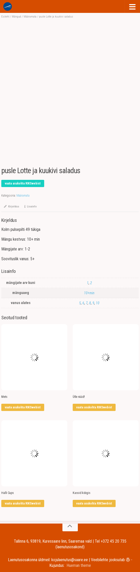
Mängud (16, 16)
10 (97, 303)
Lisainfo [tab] (30, 206)
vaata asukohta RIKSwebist (23, 183)
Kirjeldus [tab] (11, 206)
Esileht (5, 16)
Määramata (30, 16)
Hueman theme (79, 565)
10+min (89, 293)
